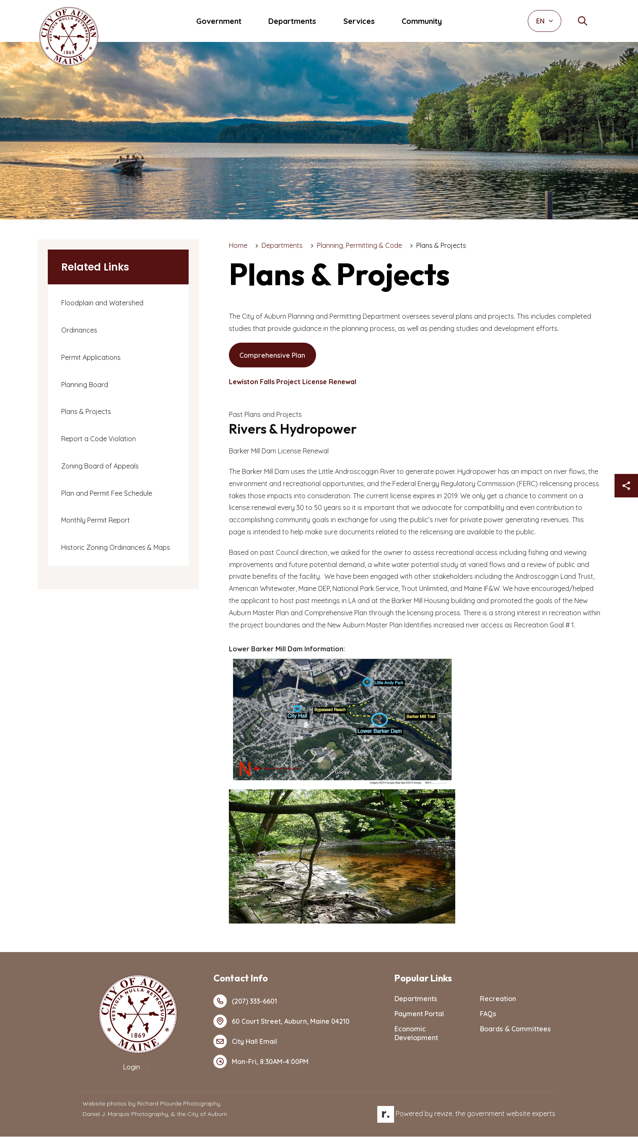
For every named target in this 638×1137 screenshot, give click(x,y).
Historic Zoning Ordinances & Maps (115, 547)
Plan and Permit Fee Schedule (106, 493)
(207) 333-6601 (245, 1001)
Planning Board (84, 384)
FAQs (488, 1014)
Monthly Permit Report (95, 520)
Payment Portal (419, 1014)
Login (131, 1067)
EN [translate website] (544, 21)
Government (218, 21)
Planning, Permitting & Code (359, 245)
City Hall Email (245, 1042)
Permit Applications (91, 357)
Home (238, 245)
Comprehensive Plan (273, 355)
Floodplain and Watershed (102, 303)
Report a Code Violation (98, 439)
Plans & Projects (86, 411)
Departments (292, 21)
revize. (444, 1114)
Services (359, 21)
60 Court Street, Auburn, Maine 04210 (281, 1021)
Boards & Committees (515, 1029)
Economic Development (416, 1033)
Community (422, 21)
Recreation (498, 999)
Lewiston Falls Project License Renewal (292, 382)
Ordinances (79, 330)
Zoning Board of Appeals (100, 466)
